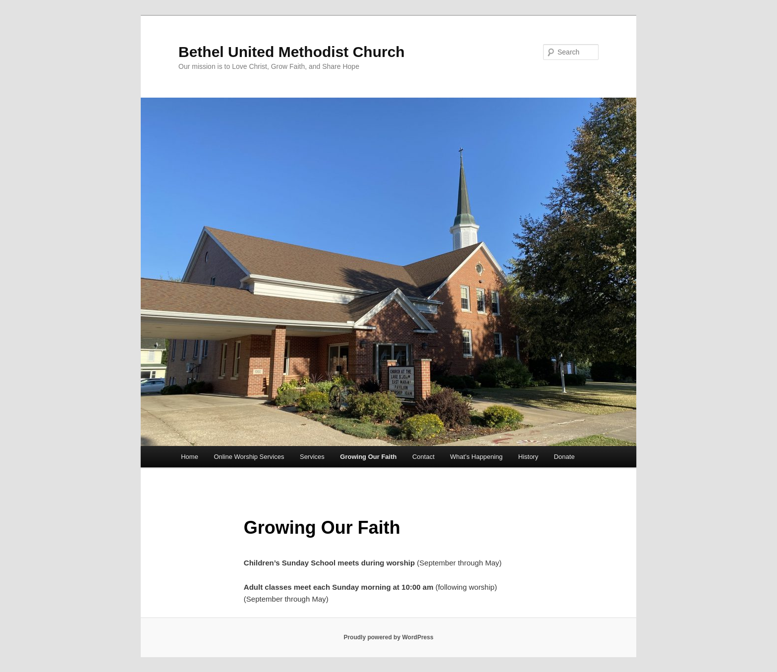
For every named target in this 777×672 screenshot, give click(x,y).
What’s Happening (476, 456)
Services (312, 456)
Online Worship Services (249, 456)
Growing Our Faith (368, 456)
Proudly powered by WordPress (388, 637)
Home (189, 456)
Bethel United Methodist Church (291, 52)
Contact (423, 456)
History (528, 456)
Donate (564, 456)
